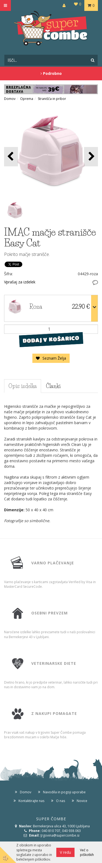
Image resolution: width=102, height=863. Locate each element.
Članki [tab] (53, 386)
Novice (82, 800)
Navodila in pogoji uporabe (64, 792)
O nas (60, 800)
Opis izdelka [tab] (22, 386)
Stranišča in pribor (52, 98)
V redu (65, 852)
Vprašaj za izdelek (19, 281)
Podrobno (51, 73)
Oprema (26, 98)
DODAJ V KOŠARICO (51, 339)
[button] (91, 156)
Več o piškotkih (87, 852)
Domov (10, 98)
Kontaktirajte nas (31, 800)
